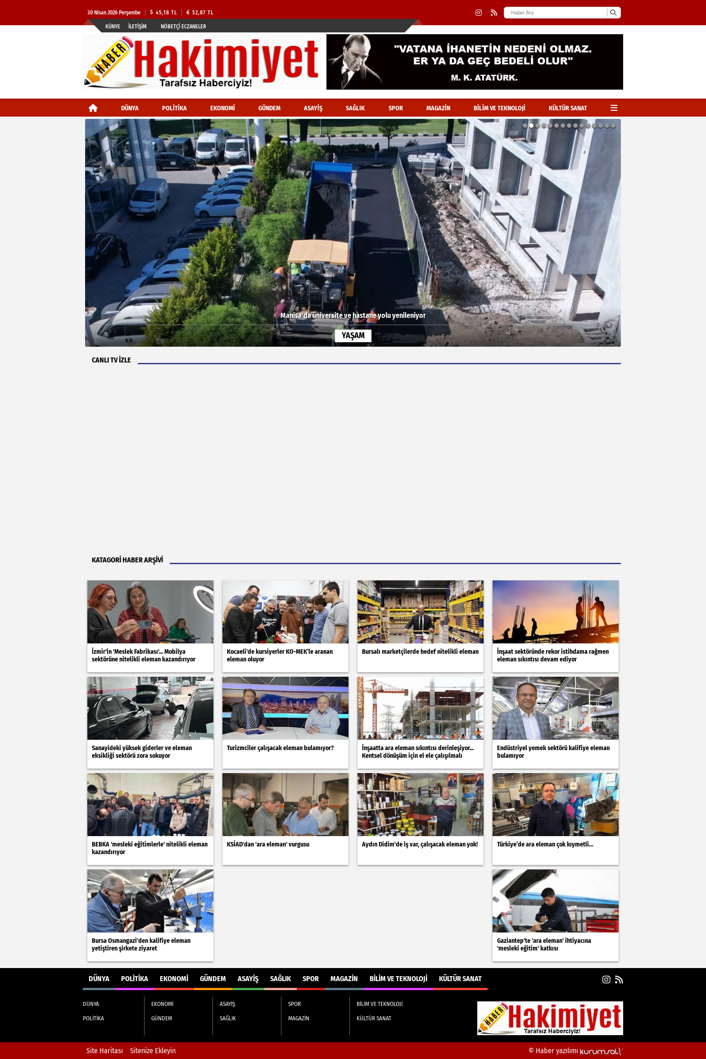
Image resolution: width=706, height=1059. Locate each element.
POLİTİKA (174, 108)
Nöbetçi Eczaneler (183, 26)
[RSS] (494, 13)
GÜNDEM (269, 108)
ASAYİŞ (313, 108)
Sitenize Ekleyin (153, 1050)
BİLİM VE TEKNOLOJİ (499, 108)
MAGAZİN (438, 108)
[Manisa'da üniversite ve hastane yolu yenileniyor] (353, 233)
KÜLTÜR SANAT (568, 108)
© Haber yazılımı (576, 1050)
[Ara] (613, 13)
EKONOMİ (222, 108)
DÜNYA (130, 108)
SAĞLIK (355, 108)
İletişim (137, 26)
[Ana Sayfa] (93, 108)
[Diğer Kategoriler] (614, 108)
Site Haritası (104, 1050)
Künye (112, 26)
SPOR (396, 108)
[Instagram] (478, 13)
